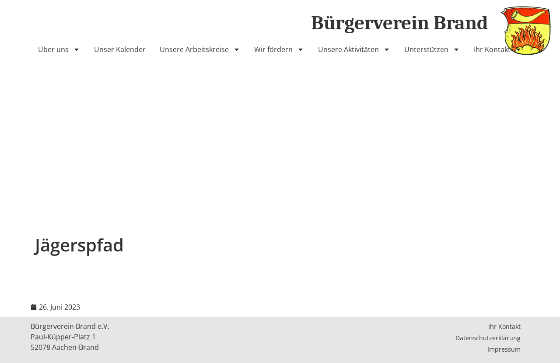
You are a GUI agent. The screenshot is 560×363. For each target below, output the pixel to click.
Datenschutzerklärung (488, 338)
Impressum (504, 349)
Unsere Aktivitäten (354, 49)
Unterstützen (432, 49)
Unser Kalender (120, 49)
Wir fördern (279, 49)
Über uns (59, 49)
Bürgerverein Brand (399, 22)
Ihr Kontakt (498, 49)
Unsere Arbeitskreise (200, 49)
